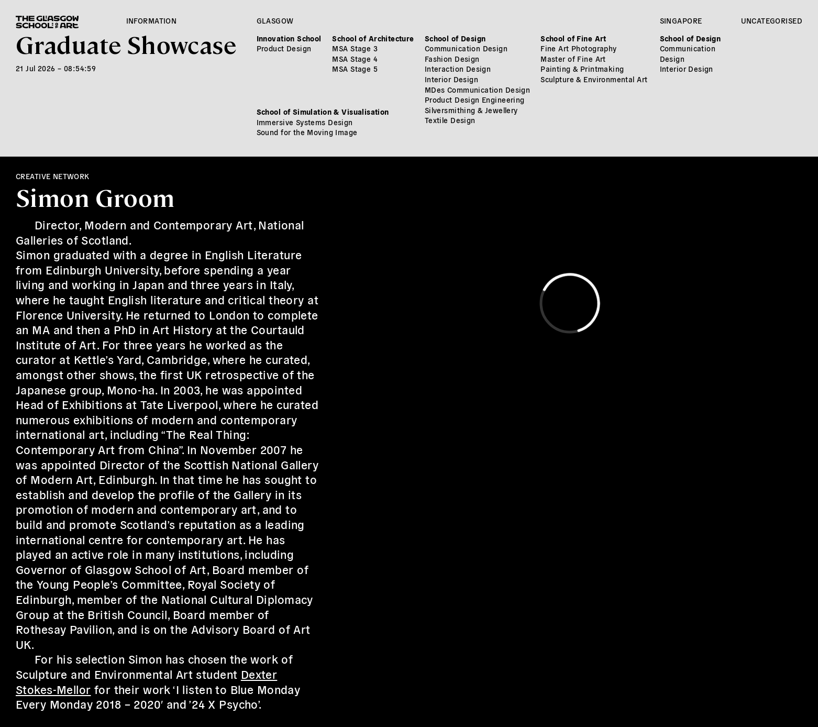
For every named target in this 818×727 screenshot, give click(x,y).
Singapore (681, 20)
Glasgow (275, 20)
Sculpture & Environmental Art (593, 79)
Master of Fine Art (573, 58)
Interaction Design (458, 68)
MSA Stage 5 (355, 68)
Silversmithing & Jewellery (471, 110)
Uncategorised (771, 20)
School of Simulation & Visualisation (323, 111)
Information (151, 20)
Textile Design (450, 120)
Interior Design (451, 79)
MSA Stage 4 (355, 58)
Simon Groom (95, 197)
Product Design (284, 48)
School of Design (455, 38)
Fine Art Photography (578, 48)
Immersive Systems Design (305, 122)
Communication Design (466, 48)
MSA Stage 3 (355, 48)
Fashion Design (452, 58)
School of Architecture (373, 38)
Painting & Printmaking (582, 68)
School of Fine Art (573, 38)
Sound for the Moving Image (307, 132)
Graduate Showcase (126, 44)
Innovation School (289, 38)
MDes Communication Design (477, 89)
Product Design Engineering (475, 99)
